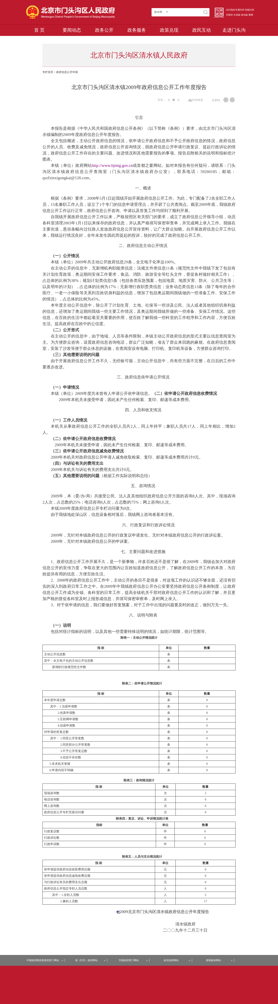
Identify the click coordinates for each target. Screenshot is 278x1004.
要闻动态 (72, 30)
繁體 (250, 15)
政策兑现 (169, 30)
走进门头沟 (234, 30)
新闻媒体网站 (219, 960)
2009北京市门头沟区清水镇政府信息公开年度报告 (164, 911)
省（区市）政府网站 (90, 960)
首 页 (39, 30)
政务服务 (136, 30)
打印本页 (197, 100)
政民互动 (201, 30)
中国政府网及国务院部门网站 (44, 960)
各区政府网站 (177, 960)
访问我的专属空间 (235, 9)
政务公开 (104, 30)
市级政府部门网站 (133, 960)
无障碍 (229, 15)
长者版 (236, 15)
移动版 (244, 15)
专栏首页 (47, 72)
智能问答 (249, 9)
